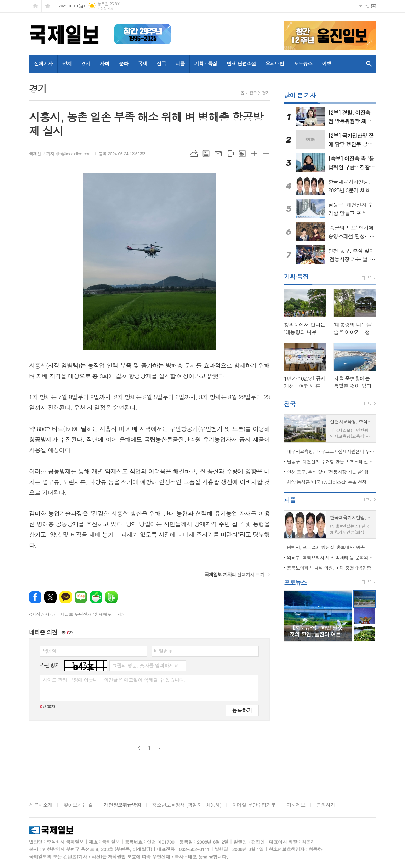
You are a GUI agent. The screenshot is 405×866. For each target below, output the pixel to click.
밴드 (111, 597)
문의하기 (325, 804)
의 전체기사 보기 (234, 574)
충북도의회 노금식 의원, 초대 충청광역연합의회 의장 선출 (331, 567)
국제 (142, 63)
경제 (85, 63)
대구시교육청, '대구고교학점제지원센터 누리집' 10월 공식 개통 (331, 451)
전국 (161, 63)
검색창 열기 (369, 64)
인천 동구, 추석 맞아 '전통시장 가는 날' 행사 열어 (331, 471)
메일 (218, 153)
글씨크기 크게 (254, 153)
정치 (67, 63)
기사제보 (296, 804)
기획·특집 (296, 276)
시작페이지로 (35, 6)
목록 (206, 153)
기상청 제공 (105, 8)
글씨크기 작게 (266, 153)
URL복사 (194, 153)
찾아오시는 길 (78, 804)
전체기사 (43, 63)
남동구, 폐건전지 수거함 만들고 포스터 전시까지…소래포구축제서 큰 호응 (331, 461)
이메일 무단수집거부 (253, 804)
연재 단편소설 (241, 63)
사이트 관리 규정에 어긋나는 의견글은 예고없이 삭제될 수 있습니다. (114, 679)
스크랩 (242, 153)
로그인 (364, 5)
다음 (159, 748)
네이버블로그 (81, 597)
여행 (326, 63)
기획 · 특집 (205, 63)
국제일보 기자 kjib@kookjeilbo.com (60, 153)
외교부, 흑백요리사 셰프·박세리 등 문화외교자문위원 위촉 (331, 557)
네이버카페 (96, 597)
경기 (265, 92)
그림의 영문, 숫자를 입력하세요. (145, 665)
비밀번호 (163, 650)
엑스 (50, 597)
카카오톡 (65, 597)
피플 (180, 63)
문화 (123, 63)
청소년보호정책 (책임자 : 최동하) (186, 804)
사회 (104, 63)
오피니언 (275, 63)
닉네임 (49, 650)
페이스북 (35, 597)
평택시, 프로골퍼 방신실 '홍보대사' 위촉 (326, 547)
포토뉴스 (303, 63)
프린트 (230, 153)
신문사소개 (40, 804)
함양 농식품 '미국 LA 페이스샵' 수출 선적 (326, 482)
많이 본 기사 (299, 95)
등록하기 (242, 710)
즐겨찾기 (48, 6)
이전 (140, 748)
